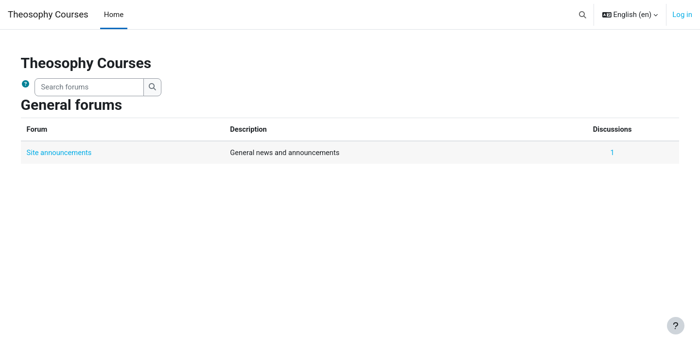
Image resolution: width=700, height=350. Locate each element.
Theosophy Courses (48, 14)
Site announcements (73, 152)
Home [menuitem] (113, 14)
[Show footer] (675, 325)
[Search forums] (103, 87)
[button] (583, 14)
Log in (682, 14)
